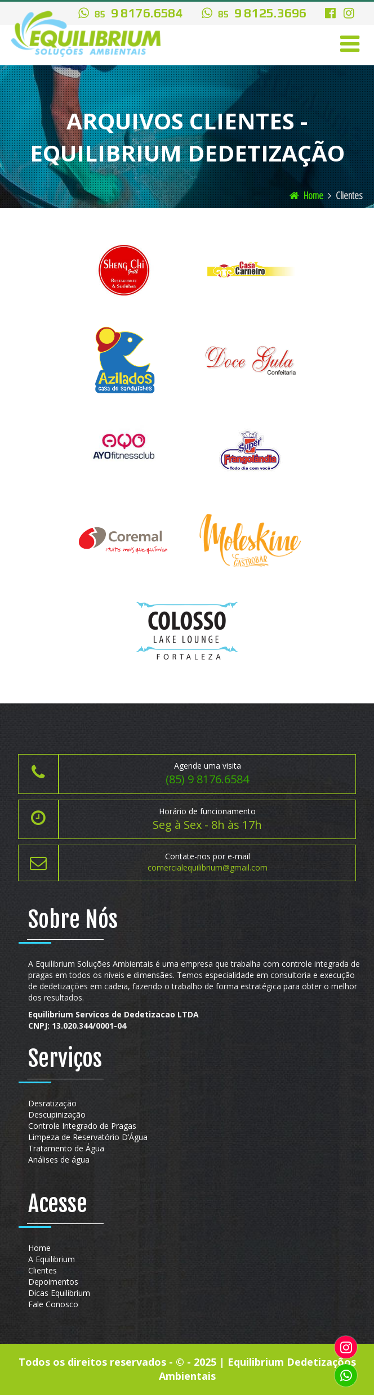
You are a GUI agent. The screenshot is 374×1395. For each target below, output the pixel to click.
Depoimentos (53, 1281)
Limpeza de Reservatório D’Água (88, 1137)
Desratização (52, 1103)
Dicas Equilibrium (59, 1293)
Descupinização (57, 1114)
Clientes (42, 1270)
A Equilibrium (51, 1259)
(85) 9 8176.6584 (207, 779)
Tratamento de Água (66, 1148)
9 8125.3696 (254, 13)
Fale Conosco (53, 1304)
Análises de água (59, 1159)
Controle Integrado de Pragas (82, 1125)
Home (306, 195)
